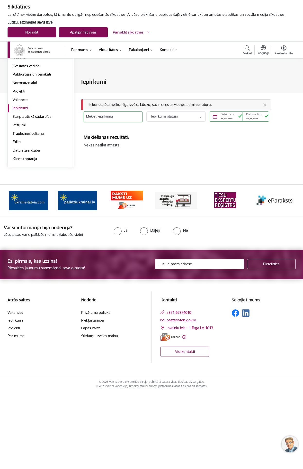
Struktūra (20, 107)
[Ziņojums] (176, 104)
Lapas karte (90, 403)
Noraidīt (31, 32)
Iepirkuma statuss (164, 116)
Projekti (19, 166)
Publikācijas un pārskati (32, 149)
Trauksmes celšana (28, 208)
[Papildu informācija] (184, 412)
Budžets (19, 115)
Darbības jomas (25, 90)
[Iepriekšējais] (19, 276)
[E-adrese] (170, 412)
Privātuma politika (95, 388)
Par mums (16, 411)
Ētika (17, 217)
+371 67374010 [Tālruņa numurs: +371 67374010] (179, 388)
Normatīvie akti (25, 158)
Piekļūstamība (92, 395)
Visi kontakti (185, 427)
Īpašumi (19, 132)
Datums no (228, 114)
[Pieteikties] (271, 339)
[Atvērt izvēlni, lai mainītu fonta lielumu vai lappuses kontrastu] (284, 51)
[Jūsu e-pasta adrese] (199, 339)
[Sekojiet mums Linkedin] (246, 388)
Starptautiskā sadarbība (32, 191)
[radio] (120, 305)
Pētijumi (19, 200)
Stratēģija (20, 99)
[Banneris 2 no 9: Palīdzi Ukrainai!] (77, 275)
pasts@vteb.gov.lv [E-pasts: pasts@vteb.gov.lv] (181, 395)
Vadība (18, 82)
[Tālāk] (284, 276)
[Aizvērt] (265, 104)
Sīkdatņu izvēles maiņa (99, 411)
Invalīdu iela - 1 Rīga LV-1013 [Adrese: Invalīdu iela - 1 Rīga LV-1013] (190, 403)
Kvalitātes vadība (26, 141)
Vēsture (19, 124)
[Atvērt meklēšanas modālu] (247, 51)
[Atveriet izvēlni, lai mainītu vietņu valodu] (263, 50)
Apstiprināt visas (83, 32)
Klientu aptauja (25, 234)
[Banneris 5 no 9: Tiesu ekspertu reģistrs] (225, 275)
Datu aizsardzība (26, 225)
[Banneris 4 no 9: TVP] (176, 275)
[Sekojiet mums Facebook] (235, 388)
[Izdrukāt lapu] (283, 80)
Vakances (20, 175)
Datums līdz (254, 114)
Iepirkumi (20, 183)
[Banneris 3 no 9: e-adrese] (127, 275)
